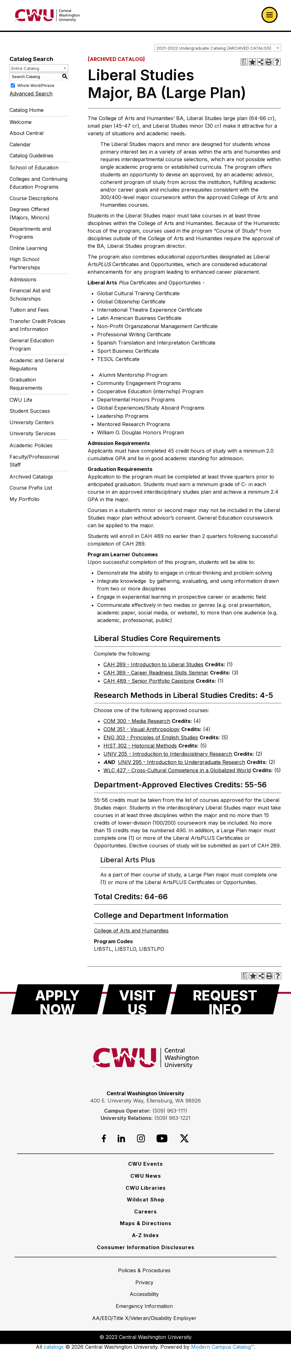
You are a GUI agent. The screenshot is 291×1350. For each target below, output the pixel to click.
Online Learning (28, 248)
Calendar (20, 144)
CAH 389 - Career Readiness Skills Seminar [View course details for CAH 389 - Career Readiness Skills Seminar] (155, 672)
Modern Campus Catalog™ (222, 1347)
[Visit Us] (137, 999)
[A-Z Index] (145, 1235)
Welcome (20, 122)
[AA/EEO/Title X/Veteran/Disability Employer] (144, 1318)
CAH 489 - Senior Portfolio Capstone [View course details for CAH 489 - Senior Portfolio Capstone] (148, 681)
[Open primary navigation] (269, 15)
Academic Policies (31, 445)
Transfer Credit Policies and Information (37, 325)
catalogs (54, 1347)
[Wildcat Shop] (145, 1199)
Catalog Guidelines (31, 155)
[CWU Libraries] (146, 1188)
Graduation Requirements (25, 383)
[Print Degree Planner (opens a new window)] (244, 61)
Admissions (22, 279)
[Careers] (145, 1211)
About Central (26, 133)
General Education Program (31, 344)
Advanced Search (31, 93)
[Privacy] (144, 1282)
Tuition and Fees (29, 310)
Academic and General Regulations (36, 364)
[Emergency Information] (144, 1306)
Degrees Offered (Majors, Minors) (29, 213)
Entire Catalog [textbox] (25, 68)
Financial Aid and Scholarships (29, 294)
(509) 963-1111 (169, 1111)
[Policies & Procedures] (144, 1270)
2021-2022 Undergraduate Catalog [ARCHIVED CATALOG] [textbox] (214, 48)
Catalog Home (26, 110)
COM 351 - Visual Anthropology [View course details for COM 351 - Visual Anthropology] (141, 729)
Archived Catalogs (31, 476)
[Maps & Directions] (145, 1223)
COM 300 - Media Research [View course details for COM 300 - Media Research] (136, 721)
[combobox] (218, 48)
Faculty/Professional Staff (34, 461)
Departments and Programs (30, 233)
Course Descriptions (33, 198)
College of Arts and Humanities (131, 930)
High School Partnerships (24, 263)
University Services (32, 433)
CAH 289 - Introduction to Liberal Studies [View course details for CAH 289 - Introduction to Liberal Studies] (153, 664)
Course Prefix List (30, 488)
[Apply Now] (58, 999)
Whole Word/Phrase (35, 85)
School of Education (34, 167)
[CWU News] (145, 1176)
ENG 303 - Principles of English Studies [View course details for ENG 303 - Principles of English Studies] (150, 737)
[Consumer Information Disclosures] (146, 1247)
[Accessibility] (144, 1294)
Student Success (29, 411)
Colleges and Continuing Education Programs (38, 183)
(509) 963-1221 (172, 1118)
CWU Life (20, 400)
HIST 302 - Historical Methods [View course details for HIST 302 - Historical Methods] (140, 745)
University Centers (31, 422)
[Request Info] (225, 999)
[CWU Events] (145, 1164)
